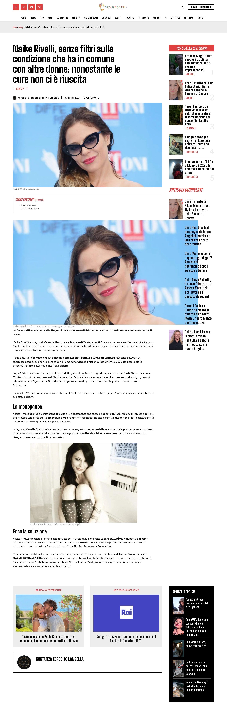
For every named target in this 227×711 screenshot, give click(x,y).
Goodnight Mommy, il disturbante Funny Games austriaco (197, 686)
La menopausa (28, 204)
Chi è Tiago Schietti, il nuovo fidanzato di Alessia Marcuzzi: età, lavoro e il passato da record (198, 288)
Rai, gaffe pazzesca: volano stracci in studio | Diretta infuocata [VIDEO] (126, 639)
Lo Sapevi (190, 128)
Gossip (20, 27)
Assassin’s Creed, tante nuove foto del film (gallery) (197, 603)
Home (15, 27)
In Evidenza (191, 152)
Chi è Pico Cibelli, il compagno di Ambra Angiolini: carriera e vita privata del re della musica (198, 236)
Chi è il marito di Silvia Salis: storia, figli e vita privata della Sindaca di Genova (199, 88)
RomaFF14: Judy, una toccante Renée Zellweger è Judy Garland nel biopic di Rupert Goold (197, 627)
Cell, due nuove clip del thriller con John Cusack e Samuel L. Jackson (196, 667)
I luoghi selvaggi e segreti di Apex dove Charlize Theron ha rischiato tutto (198, 142)
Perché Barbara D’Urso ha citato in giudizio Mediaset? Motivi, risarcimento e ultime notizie (198, 314)
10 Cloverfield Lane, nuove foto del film (196, 644)
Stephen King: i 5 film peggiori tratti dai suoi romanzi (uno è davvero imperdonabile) (198, 63)
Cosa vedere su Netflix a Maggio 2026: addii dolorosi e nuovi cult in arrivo (199, 167)
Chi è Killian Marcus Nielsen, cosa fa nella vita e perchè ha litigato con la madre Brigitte (197, 340)
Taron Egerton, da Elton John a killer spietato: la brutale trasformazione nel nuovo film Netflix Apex (197, 115)
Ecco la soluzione (30, 208)
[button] (182, 7)
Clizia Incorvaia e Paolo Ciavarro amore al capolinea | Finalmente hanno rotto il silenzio (48, 639)
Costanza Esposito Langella (43, 98)
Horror (189, 74)
